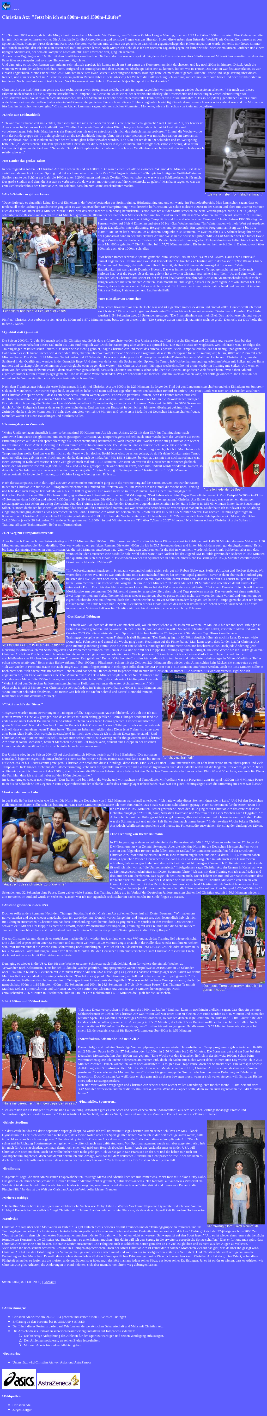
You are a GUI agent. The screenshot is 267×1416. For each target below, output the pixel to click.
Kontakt (49, 1282)
